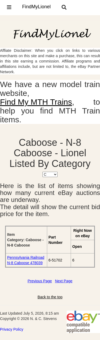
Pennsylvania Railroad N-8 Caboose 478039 (25, 260)
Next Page (63, 281)
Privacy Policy (11, 329)
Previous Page (39, 281)
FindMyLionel (36, 6)
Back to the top (50, 297)
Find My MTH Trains (36, 101)
